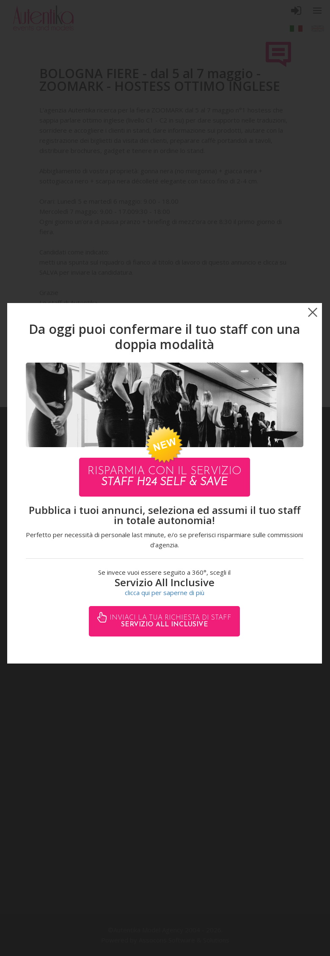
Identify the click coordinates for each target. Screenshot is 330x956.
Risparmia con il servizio (165, 477)
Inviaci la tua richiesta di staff (169, 621)
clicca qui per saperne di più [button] (164, 592)
